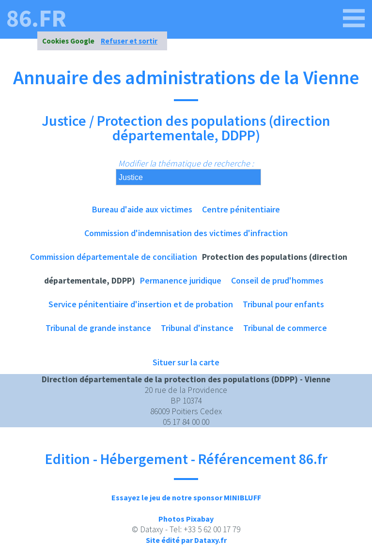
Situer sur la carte (186, 362)
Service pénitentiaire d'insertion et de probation (140, 304)
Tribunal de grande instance (98, 327)
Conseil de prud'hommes (277, 280)
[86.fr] (354, 18)
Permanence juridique (180, 280)
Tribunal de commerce (285, 327)
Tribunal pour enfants (283, 304)
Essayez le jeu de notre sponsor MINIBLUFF (186, 497)
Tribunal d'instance (197, 327)
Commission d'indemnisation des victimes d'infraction (186, 233)
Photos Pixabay (186, 519)
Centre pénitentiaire (241, 209)
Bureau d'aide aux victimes (142, 209)
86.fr (36, 18)
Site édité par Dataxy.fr (186, 540)
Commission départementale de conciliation (113, 256)
